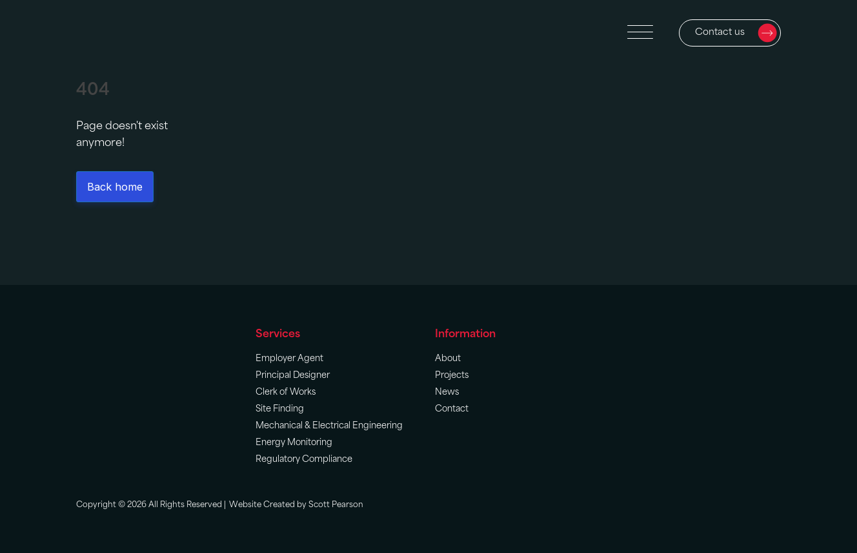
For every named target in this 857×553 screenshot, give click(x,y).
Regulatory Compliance (304, 459)
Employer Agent (289, 359)
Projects (452, 375)
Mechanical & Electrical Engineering (329, 426)
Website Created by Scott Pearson (296, 505)
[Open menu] (640, 33)
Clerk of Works (286, 392)
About (448, 359)
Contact (452, 409)
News (447, 392)
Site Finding (280, 409)
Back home (115, 186)
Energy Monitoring (294, 443)
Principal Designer (293, 375)
